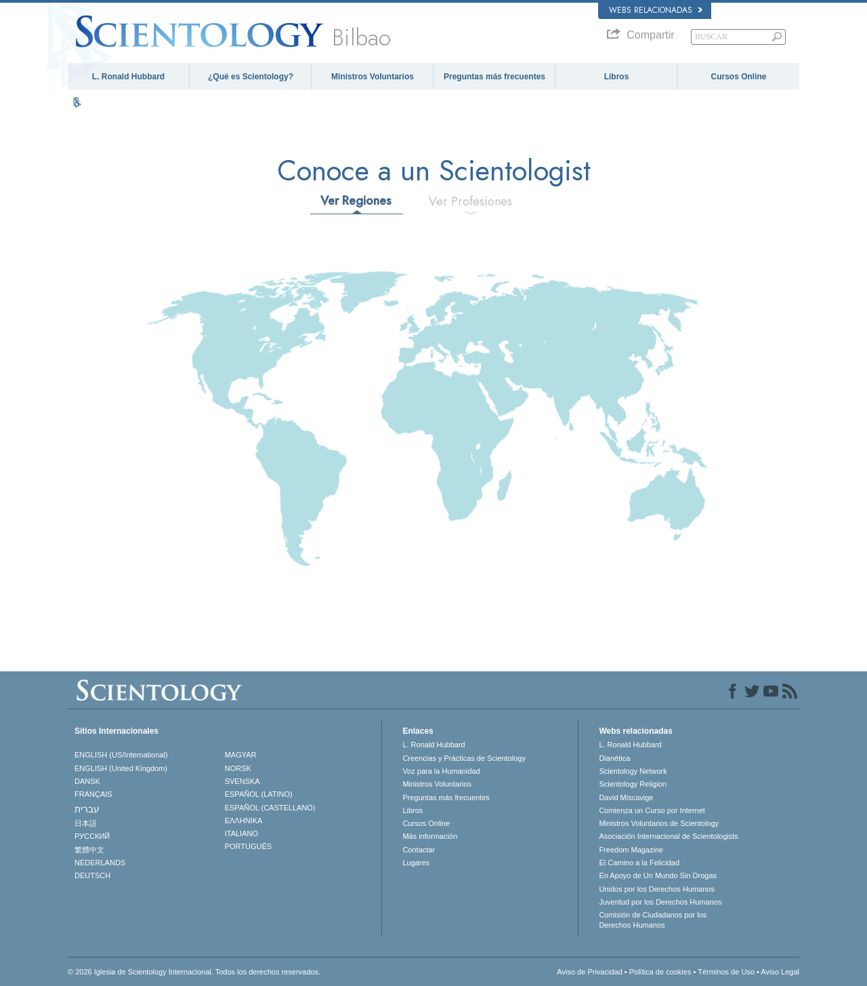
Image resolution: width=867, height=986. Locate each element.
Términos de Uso (726, 972)
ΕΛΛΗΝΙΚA (244, 820)
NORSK (238, 768)
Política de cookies (660, 972)
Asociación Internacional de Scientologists (668, 836)
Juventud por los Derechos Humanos (660, 902)
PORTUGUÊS (248, 846)
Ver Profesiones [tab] (470, 201)
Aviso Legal (780, 972)
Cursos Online (738, 76)
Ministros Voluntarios (372, 76)
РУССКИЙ (92, 836)
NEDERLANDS (100, 863)
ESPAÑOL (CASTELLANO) (270, 808)
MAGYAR (241, 755)
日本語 (86, 823)
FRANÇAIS (93, 794)
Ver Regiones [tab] (356, 201)
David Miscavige (626, 797)
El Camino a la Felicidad (639, 863)
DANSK (87, 781)
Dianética (614, 758)
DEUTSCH (92, 875)
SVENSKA (242, 781)
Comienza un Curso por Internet (652, 810)
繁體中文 (89, 850)
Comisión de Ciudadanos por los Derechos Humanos (652, 919)
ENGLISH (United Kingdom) (121, 768)
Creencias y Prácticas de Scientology (464, 758)
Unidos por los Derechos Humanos (657, 889)
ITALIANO (241, 833)
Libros (616, 76)
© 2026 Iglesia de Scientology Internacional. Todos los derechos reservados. (194, 972)
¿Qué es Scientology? (250, 76)
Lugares (415, 863)
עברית (87, 809)
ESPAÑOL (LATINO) (259, 794)
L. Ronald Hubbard (128, 76)
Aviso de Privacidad (589, 972)
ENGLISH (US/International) (121, 755)
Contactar (418, 850)
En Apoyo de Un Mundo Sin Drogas (658, 875)
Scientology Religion (633, 784)
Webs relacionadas (655, 10)
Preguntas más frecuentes (494, 76)
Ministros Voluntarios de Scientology (659, 823)
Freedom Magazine (631, 850)
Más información (429, 836)
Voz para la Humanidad (441, 771)
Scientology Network (633, 771)
